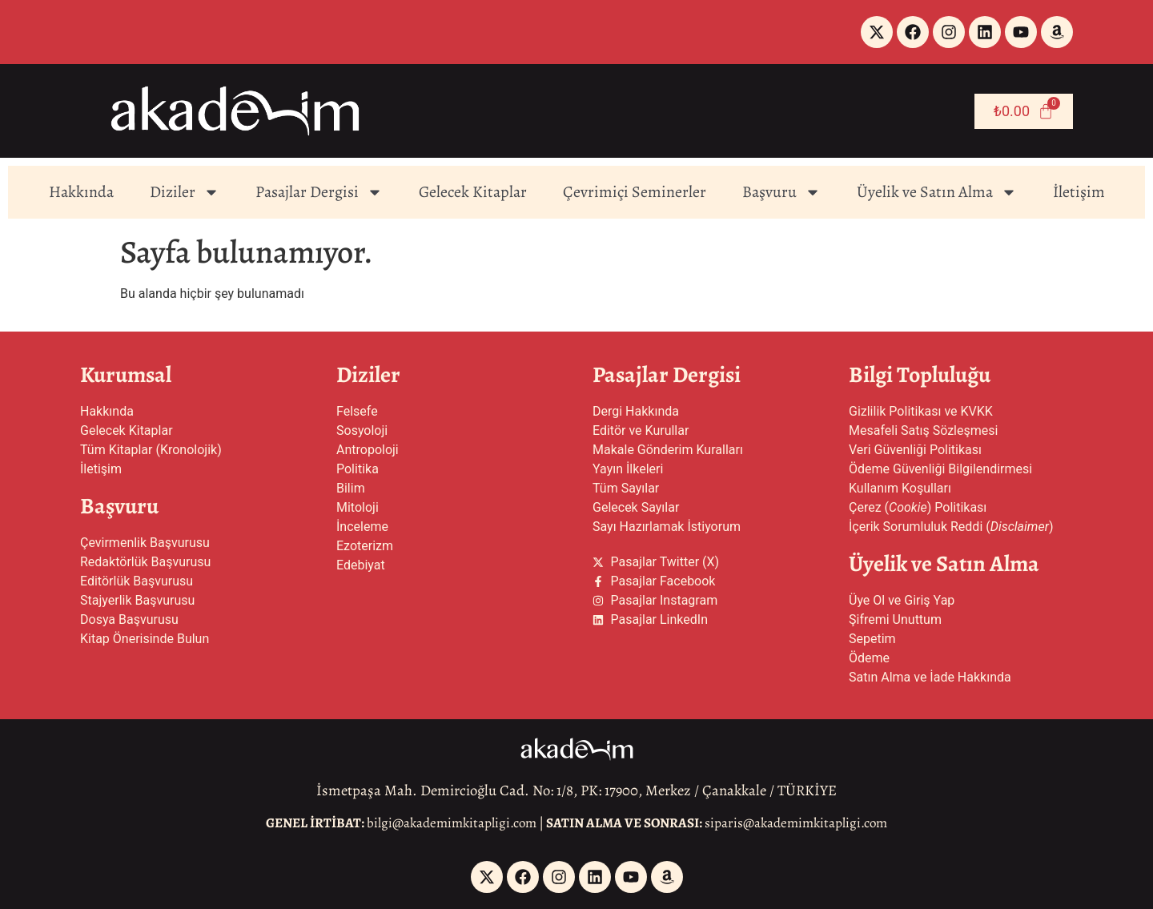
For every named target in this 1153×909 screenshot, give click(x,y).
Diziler (184, 192)
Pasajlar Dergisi (319, 192)
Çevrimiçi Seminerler (634, 192)
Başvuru (781, 192)
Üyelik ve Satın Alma (937, 192)
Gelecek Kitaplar (473, 192)
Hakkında (81, 192)
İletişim (1079, 192)
